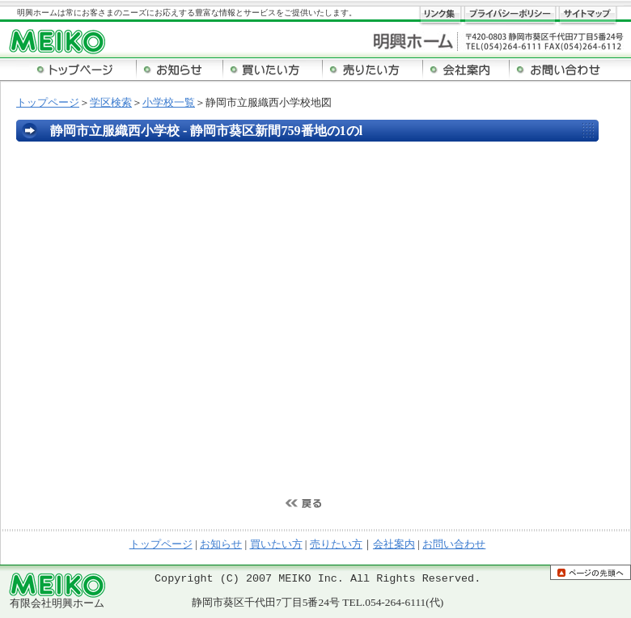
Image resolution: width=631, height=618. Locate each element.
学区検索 (111, 102)
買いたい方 (276, 544)
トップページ (47, 102)
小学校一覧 (168, 102)
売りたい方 (336, 544)
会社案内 (394, 544)
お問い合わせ (453, 544)
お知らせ (221, 544)
